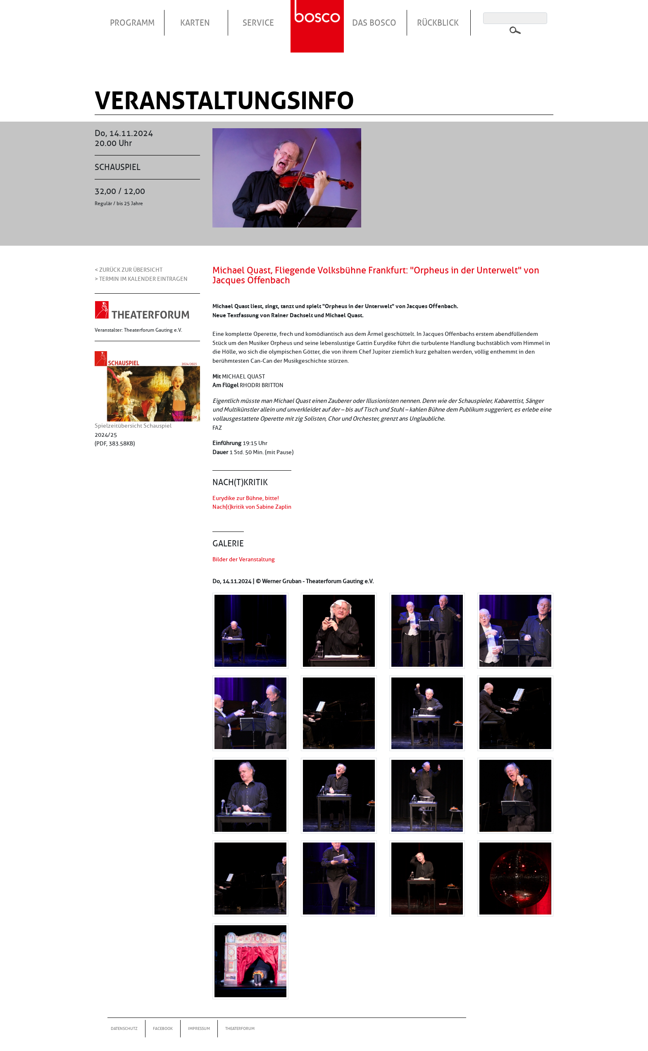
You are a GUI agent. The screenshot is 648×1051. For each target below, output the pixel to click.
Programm (132, 23)
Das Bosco (374, 23)
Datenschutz (124, 1028)
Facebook (163, 1028)
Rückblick (438, 23)
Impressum (199, 1028)
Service (258, 23)
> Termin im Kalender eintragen (141, 279)
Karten (195, 23)
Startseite (318, 16)
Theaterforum (240, 1028)
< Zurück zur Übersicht (128, 269)
